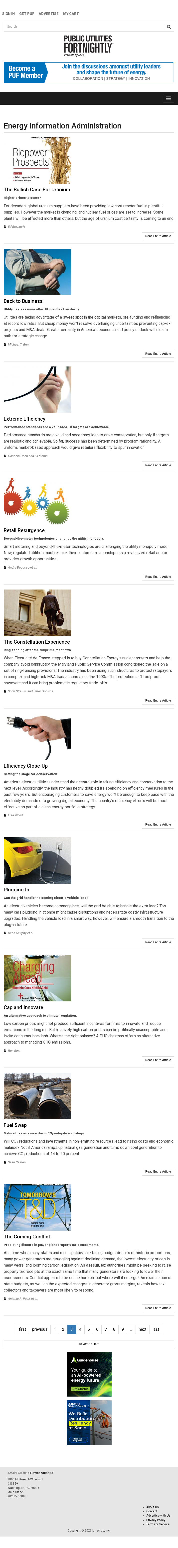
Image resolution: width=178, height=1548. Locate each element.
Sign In (8, 14)
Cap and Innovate (23, 1007)
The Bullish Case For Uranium (37, 190)
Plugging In (16, 890)
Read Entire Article (158, 236)
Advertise (49, 14)
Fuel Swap (15, 1125)
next (142, 1329)
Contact (151, 1511)
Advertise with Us (158, 1515)
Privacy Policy (155, 1520)
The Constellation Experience (37, 642)
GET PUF (26, 14)
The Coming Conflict (27, 1237)
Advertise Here (89, 1344)
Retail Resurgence (24, 530)
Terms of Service (158, 1524)
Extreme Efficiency (24, 419)
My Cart (71, 14)
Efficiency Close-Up (26, 766)
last (156, 1329)
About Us (152, 1507)
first (22, 1329)
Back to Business (23, 301)
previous (39, 1329)
